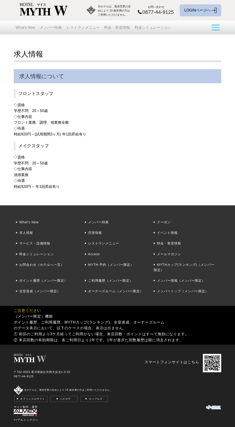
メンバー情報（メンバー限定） (181, 280)
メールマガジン (169, 254)
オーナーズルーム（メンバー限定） (115, 291)
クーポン (164, 222)
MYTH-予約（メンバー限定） (111, 265)
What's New (25, 27)
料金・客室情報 (117, 27)
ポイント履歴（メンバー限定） (43, 280)
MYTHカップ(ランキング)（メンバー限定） (184, 267)
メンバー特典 (51, 27)
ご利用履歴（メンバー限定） (110, 280)
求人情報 (26, 233)
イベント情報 (167, 233)
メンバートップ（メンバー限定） (183, 291)
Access (94, 254)
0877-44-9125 (24, 376)
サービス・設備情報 (34, 243)
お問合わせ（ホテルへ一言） (41, 265)
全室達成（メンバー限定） (40, 291)
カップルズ (96, 398)
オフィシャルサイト (32, 398)
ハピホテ (65, 398)
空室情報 (95, 233)
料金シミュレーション (153, 27)
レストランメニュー (83, 27)
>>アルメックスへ (26, 419)
